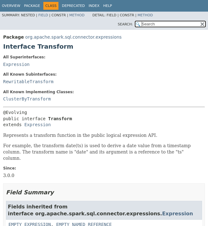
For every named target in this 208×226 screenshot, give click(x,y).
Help (107, 6)
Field (43, 15)
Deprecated (73, 6)
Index (94, 6)
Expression (16, 64)
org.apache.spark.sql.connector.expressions (73, 37)
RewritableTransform (28, 81)
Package (32, 6)
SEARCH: (125, 24)
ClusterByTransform (27, 98)
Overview (11, 6)
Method (77, 15)
